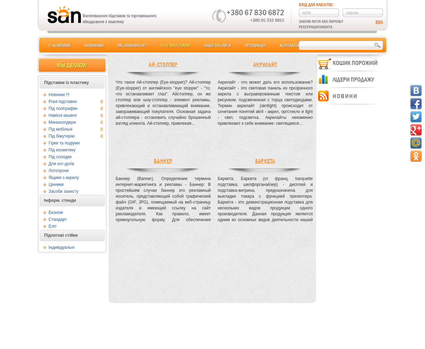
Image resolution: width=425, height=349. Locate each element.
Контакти (289, 45)
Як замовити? (132, 45)
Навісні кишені (76, 115)
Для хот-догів (61, 163)
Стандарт (58, 219)
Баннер (163, 161)
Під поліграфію (76, 108)
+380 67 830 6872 (255, 12)
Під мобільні (76, 129)
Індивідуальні (62, 247)
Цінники (56, 184)
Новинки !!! (59, 94)
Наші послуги (217, 45)
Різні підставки (76, 101)
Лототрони (59, 170)
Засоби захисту (63, 191)
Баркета (265, 161)
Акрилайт (265, 64)
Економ (56, 212)
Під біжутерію (76, 136)
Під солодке (60, 156)
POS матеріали (175, 45)
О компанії (60, 45)
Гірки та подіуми (64, 143)
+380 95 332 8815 (267, 20)
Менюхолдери (76, 122)
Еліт (53, 226)
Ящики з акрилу (64, 177)
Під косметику (62, 150)
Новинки (94, 45)
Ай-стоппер (163, 64)
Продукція (255, 45)
